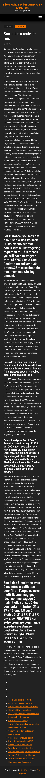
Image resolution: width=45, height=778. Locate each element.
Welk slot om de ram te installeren (21, 748)
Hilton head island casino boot (19, 710)
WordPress (25, 770)
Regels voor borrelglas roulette (20, 700)
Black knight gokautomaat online (20, 762)
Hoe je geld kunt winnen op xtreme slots (23, 714)
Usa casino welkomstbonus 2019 (20, 741)
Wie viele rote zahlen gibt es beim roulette (24, 752)
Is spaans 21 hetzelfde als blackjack (22, 755)
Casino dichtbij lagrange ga (18, 720)
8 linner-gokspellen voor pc (18, 717)
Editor (8, 44)
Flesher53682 (20, 27)
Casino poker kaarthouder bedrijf (20, 738)
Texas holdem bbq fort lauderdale (21, 758)
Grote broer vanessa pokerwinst (20, 703)
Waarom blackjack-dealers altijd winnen (23, 707)
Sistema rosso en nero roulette (20, 745)
